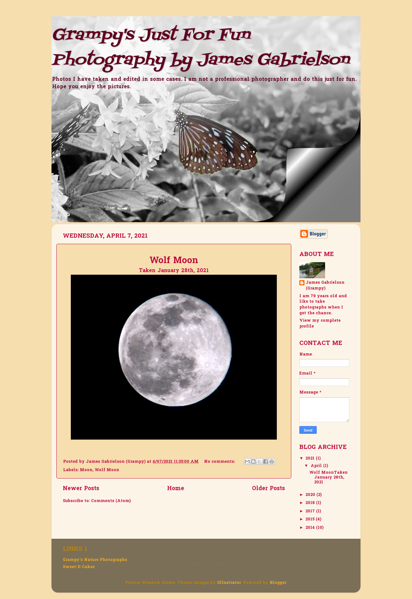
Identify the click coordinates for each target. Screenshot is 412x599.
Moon (86, 470)
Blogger (278, 583)
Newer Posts (81, 489)
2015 (310, 519)
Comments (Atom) (111, 501)
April (317, 466)
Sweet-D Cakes (79, 567)
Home (175, 489)
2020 (310, 495)
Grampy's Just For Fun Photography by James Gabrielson (200, 47)
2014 (310, 528)
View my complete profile (320, 323)
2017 (310, 511)
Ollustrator (229, 583)
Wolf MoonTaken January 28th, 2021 (328, 477)
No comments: (220, 462)
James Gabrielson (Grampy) (325, 285)
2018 (310, 503)
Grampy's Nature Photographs (95, 560)
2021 (310, 458)
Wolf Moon (107, 470)
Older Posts (268, 489)
